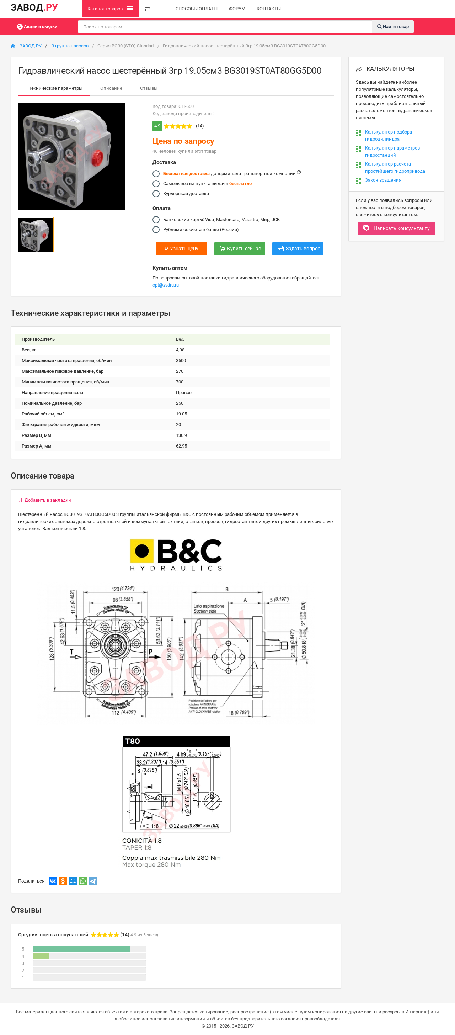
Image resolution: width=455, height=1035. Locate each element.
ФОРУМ (237, 8)
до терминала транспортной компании (232, 173)
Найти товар (393, 26)
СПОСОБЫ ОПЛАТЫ (197, 8)
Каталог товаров (110, 9)
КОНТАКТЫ (269, 8)
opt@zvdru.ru (165, 285)
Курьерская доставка (186, 193)
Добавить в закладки (44, 500)
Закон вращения (383, 180)
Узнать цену (181, 248)
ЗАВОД (34, 7)
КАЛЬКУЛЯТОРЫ (385, 68)
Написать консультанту (396, 228)
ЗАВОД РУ (26, 45)
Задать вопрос (299, 248)
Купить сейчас (240, 248)
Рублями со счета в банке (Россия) (201, 229)
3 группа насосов (70, 45)
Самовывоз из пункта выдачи (207, 183)
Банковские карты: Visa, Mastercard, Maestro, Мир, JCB (221, 219)
